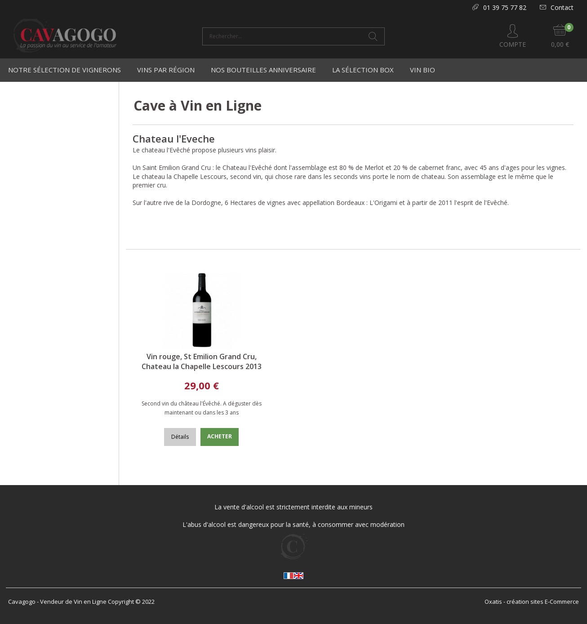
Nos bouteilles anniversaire (263, 69)
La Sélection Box (363, 69)
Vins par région (166, 69)
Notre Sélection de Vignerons (64, 69)
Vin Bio (422, 69)
